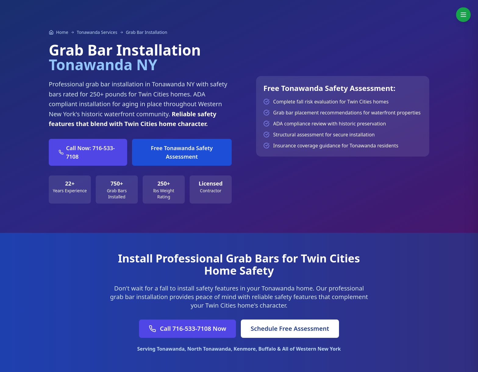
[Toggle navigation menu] (463, 14)
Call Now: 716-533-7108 (87, 152)
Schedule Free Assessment (290, 328)
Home (62, 32)
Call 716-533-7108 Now (187, 328)
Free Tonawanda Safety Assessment (182, 152)
